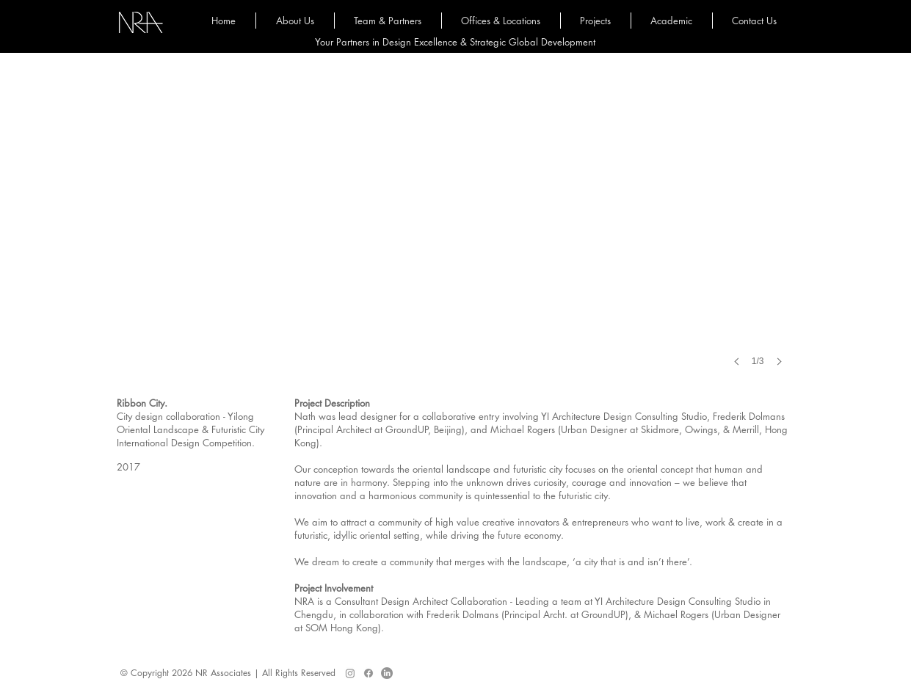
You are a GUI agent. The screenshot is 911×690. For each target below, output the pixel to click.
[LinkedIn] (387, 673)
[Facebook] (368, 673)
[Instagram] (350, 673)
